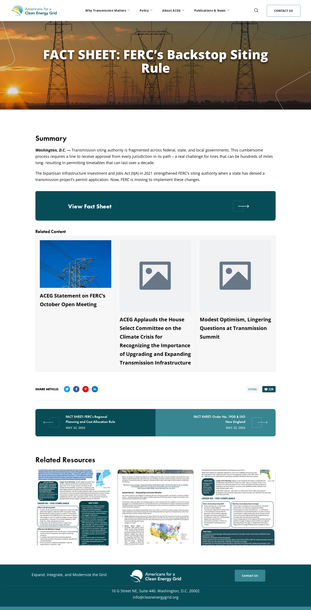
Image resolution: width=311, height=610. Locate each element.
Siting (252, 388)
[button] (256, 10)
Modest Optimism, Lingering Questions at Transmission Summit (235, 328)
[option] (73, 510)
